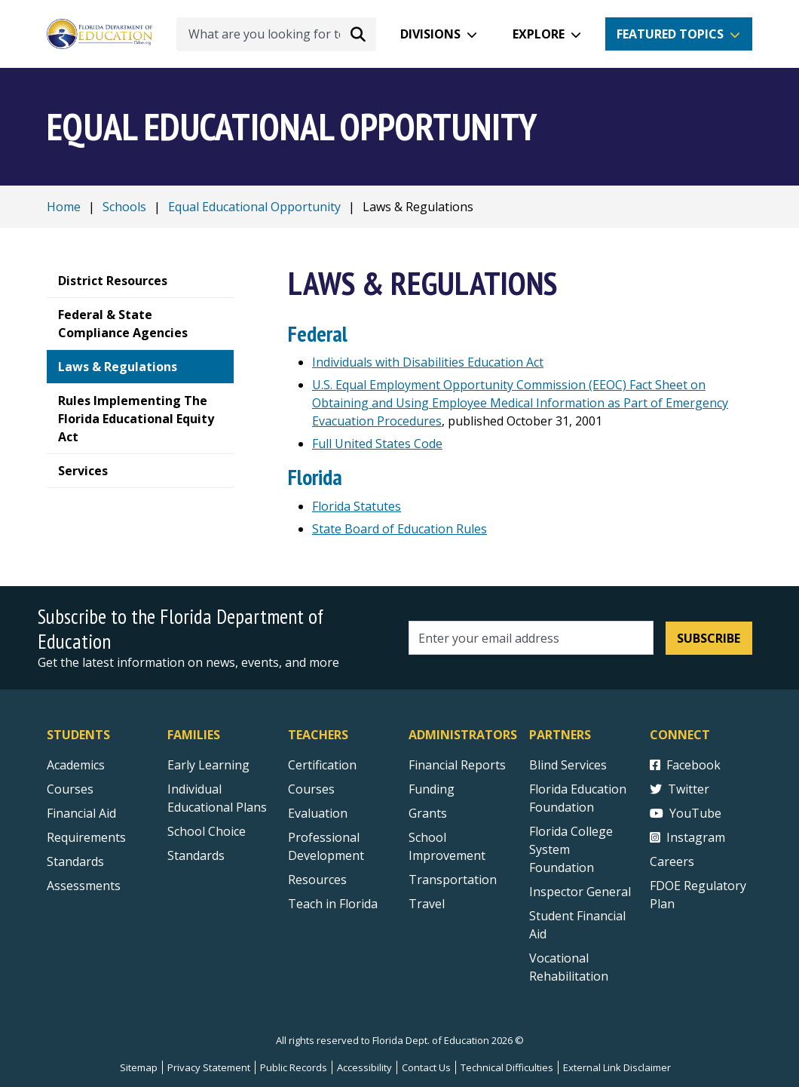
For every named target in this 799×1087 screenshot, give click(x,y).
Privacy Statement (208, 1067)
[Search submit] (358, 34)
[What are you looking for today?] (276, 34)
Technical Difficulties (507, 1067)
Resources (317, 879)
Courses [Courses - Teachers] (311, 789)
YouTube (685, 813)
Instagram (687, 837)
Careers (672, 861)
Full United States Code (377, 443)
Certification (322, 765)
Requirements (86, 837)
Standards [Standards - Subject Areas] (75, 861)
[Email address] (531, 638)
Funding (432, 789)
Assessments (84, 885)
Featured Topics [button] (670, 34)
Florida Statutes (356, 506)
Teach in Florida (333, 903)
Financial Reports (457, 765)
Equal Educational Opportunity (254, 206)
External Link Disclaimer (617, 1067)
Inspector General (580, 891)
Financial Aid (81, 813)
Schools (124, 206)
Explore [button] (539, 34)
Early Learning (208, 765)
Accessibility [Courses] (364, 1067)
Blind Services (568, 765)
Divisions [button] (430, 34)
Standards (196, 855)
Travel (427, 903)
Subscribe (708, 638)
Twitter (679, 789)
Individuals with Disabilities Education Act (427, 362)
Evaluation (317, 813)
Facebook (685, 765)
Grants (428, 813)
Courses (70, 789)
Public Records (293, 1067)
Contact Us (426, 1067)
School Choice (206, 831)
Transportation (453, 879)
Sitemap (139, 1067)
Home (64, 206)
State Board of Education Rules (399, 528)
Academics (76, 765)
